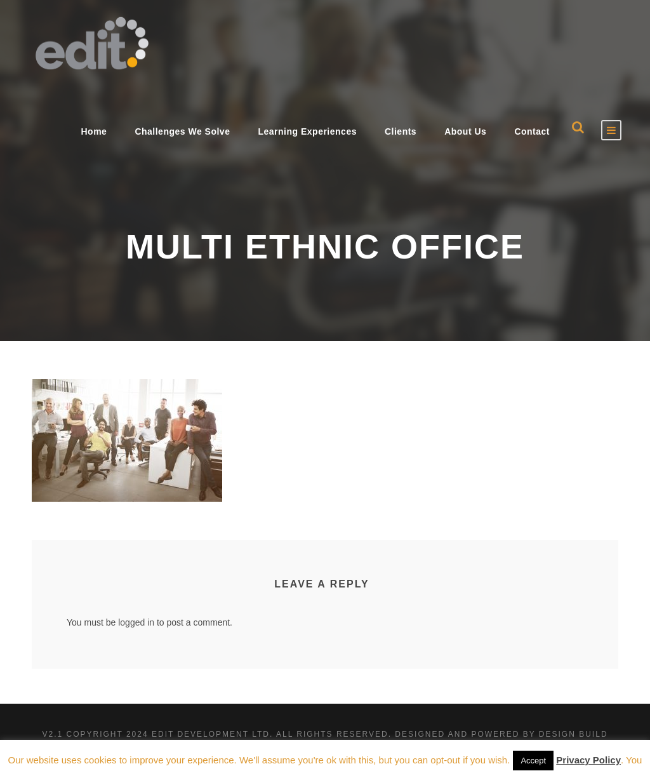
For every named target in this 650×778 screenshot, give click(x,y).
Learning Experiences (307, 131)
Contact (532, 131)
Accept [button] (533, 760)
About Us (465, 131)
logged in (136, 622)
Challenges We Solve (182, 131)
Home (94, 131)
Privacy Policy (588, 760)
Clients (400, 131)
